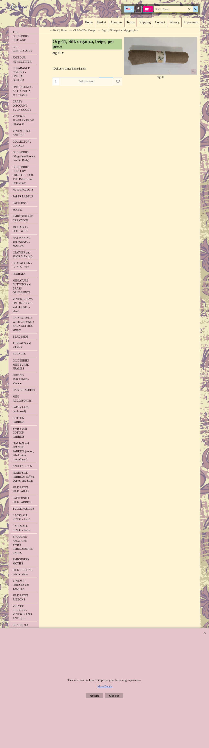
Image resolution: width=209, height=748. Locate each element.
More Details (105, 686)
